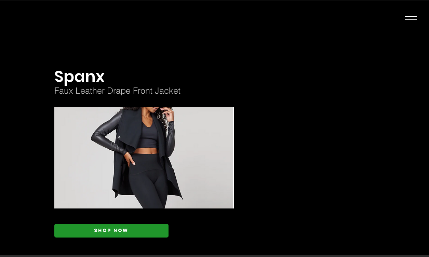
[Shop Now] (111, 231)
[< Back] (121, 55)
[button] (411, 18)
